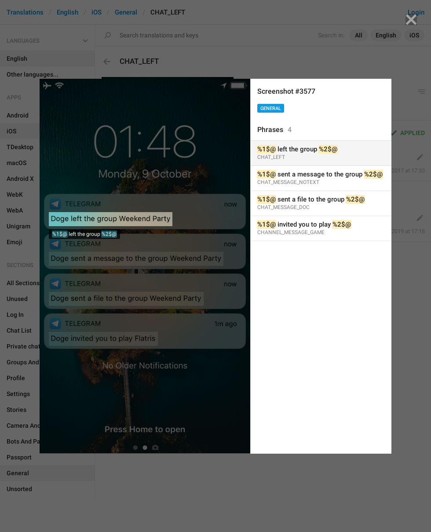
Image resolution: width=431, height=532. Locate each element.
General (270, 108)
